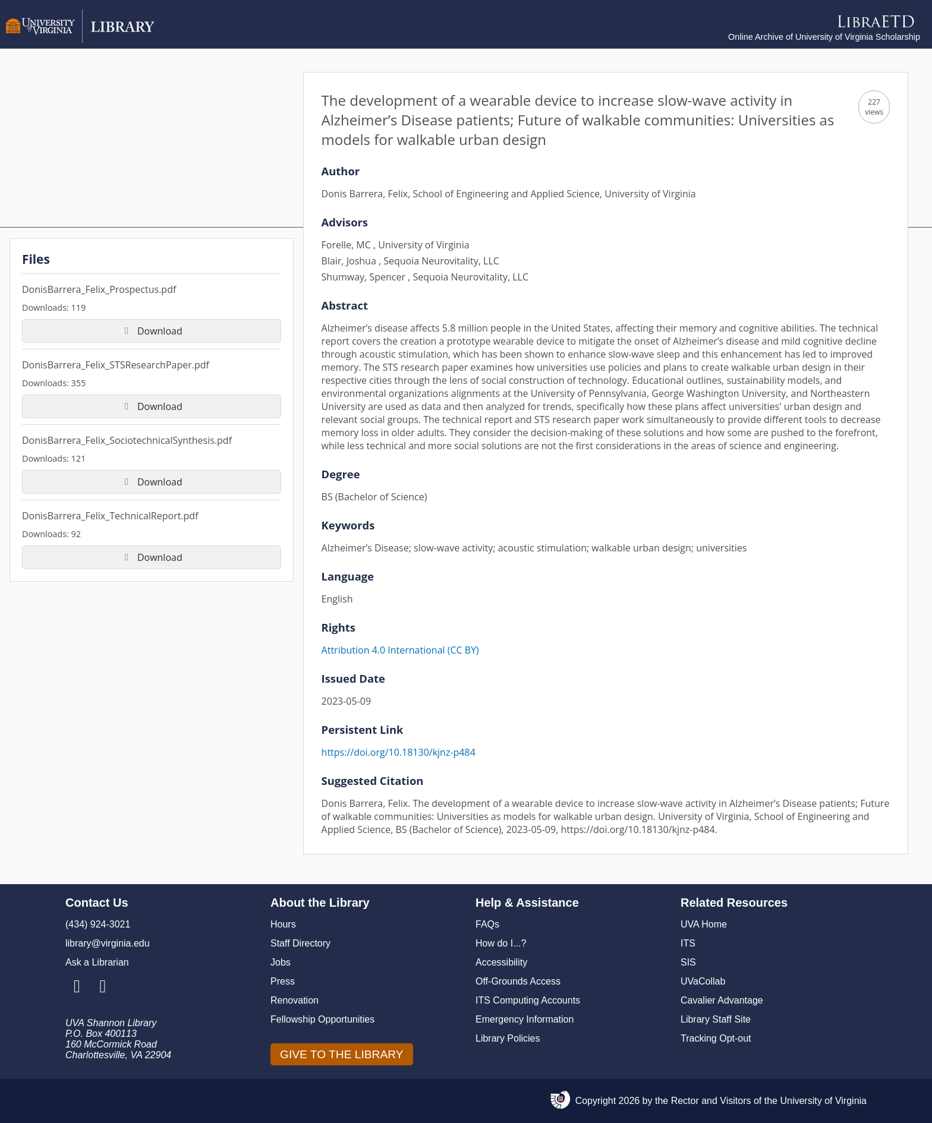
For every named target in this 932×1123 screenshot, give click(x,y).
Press (282, 981)
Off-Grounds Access (518, 981)
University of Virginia (823, 1101)
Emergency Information (525, 1019)
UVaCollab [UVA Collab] (703, 981)
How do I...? (501, 943)
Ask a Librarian (97, 962)
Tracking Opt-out (716, 1038)
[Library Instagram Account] (77, 987)
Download (151, 330)
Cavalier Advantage (722, 1000)
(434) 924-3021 (97, 924)
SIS (688, 962)
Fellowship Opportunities (322, 1019)
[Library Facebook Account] (102, 987)
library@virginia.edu (107, 943)
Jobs (280, 962)
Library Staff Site (716, 1019)
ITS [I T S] (688, 943)
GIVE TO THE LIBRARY (342, 1054)
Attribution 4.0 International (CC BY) (400, 650)
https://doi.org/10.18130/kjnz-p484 (399, 752)
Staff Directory (300, 943)
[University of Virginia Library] (80, 39)
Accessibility (501, 962)
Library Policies (508, 1038)
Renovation (294, 1000)
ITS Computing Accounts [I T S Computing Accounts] (528, 1000)
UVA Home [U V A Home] (704, 924)
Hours (283, 924)
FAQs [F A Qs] (487, 924)
